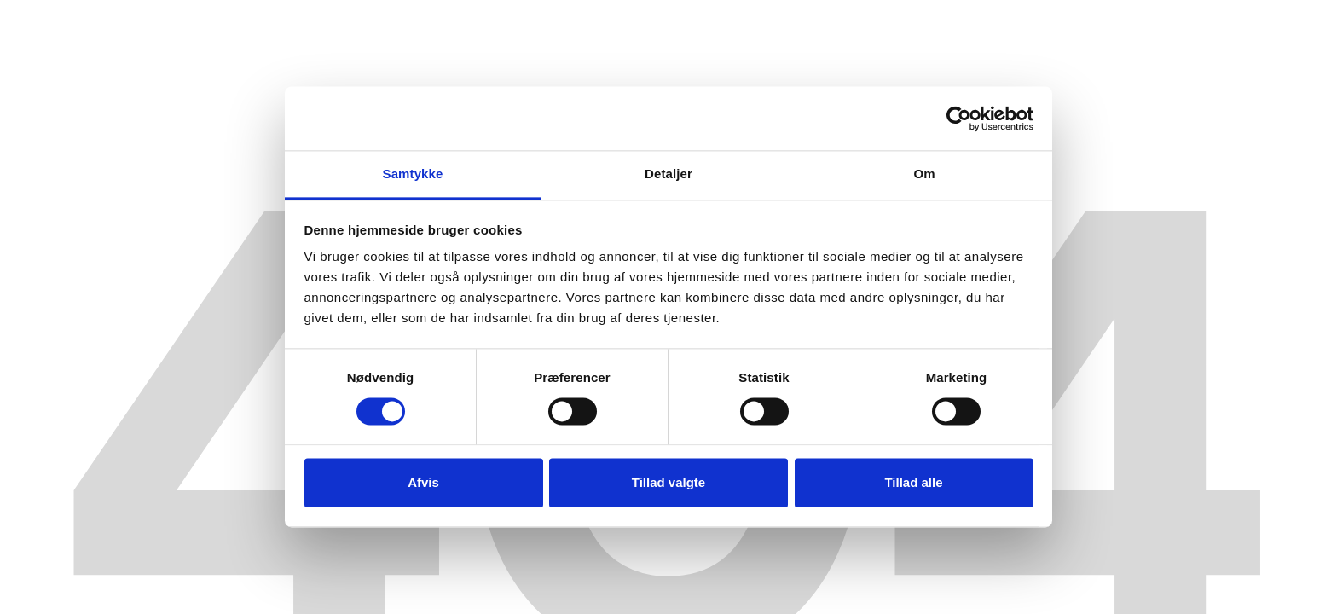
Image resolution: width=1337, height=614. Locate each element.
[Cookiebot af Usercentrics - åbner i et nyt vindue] (958, 118)
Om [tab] (924, 173)
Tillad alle (913, 482)
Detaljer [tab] (668, 173)
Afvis (423, 482)
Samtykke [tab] (413, 173)
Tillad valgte (668, 482)
